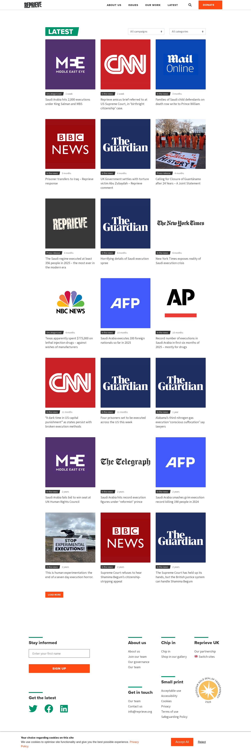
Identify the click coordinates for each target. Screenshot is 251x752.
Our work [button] (153, 5)
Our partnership (205, 651)
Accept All (182, 742)
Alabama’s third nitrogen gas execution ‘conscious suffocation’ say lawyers (180, 422)
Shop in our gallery (174, 657)
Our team (134, 667)
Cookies (166, 701)
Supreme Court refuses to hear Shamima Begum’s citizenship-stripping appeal (121, 577)
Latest (173, 5)
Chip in (165, 651)
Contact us (135, 706)
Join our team (137, 657)
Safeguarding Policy (174, 717)
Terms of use (169, 711)
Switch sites (205, 657)
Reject (202, 741)
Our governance (138, 662)
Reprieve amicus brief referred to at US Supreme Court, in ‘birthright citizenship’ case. (124, 103)
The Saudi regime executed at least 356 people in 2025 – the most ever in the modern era (70, 263)
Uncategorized (54, 93)
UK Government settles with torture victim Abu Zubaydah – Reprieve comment (125, 183)
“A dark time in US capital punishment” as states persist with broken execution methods (68, 422)
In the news (107, 93)
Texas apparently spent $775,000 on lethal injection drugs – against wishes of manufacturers (69, 342)
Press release (163, 173)
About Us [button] (114, 5)
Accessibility (169, 696)
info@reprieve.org (140, 711)
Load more (54, 594)
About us (134, 651)
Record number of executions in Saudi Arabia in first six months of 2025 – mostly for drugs (177, 342)
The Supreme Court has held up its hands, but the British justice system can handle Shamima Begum (180, 577)
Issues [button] (133, 5)
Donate (208, 5)
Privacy (165, 706)
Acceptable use (171, 691)
